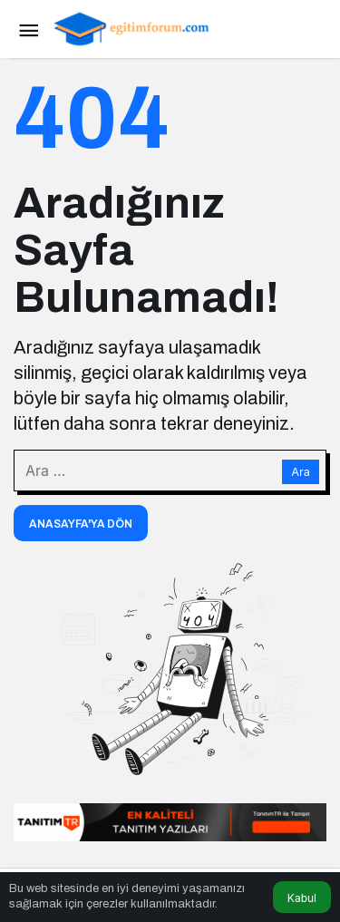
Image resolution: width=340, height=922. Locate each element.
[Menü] (28, 29)
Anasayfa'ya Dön (80, 524)
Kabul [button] (301, 898)
